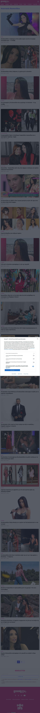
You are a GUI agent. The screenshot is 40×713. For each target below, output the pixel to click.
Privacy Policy (26, 373)
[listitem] (20, 353)
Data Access (20, 373)
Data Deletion (14, 373)
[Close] (38, 339)
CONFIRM (12, 370)
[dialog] (20, 356)
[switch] (33, 355)
